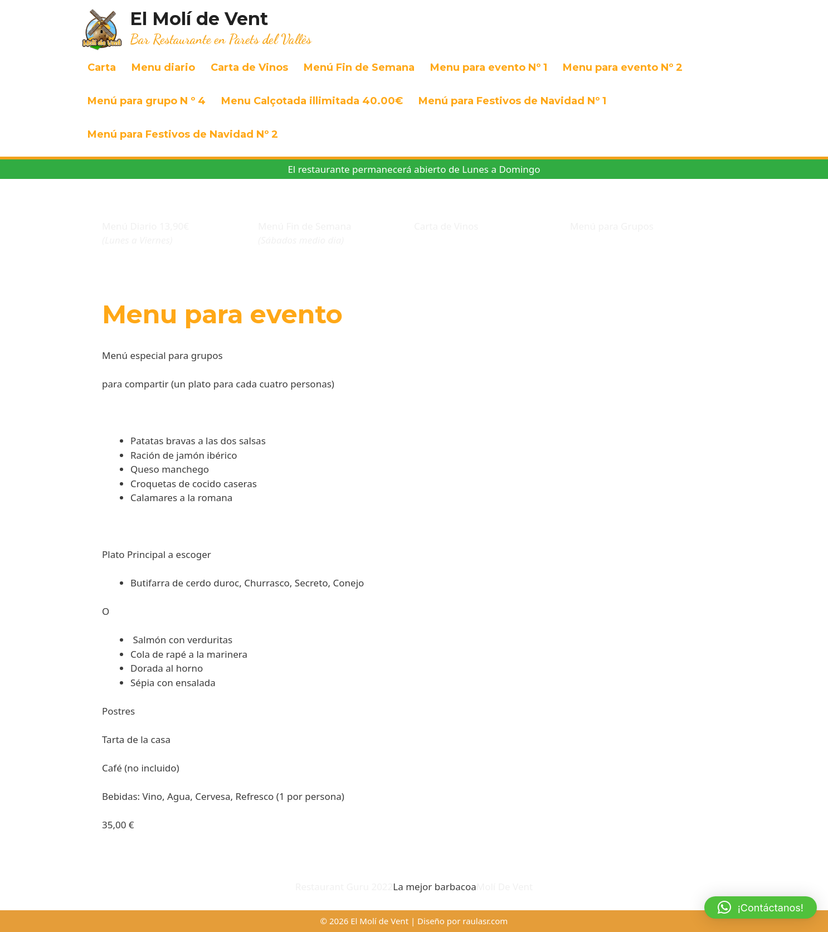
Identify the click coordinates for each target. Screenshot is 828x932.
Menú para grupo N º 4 (146, 101)
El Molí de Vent (199, 19)
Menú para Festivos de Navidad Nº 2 (182, 134)
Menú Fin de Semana (359, 67)
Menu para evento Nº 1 (488, 67)
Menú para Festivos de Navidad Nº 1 (512, 101)
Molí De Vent (504, 886)
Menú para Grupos (612, 226)
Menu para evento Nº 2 (623, 67)
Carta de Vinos (249, 67)
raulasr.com (485, 920)
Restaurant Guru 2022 (344, 886)
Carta (101, 67)
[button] (760, 907)
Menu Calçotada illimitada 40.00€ (312, 101)
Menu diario (163, 67)
